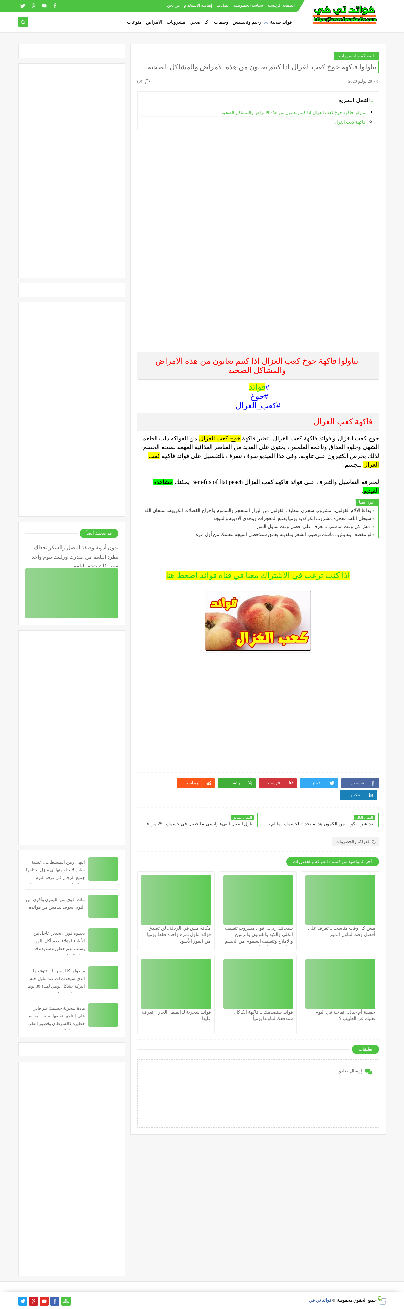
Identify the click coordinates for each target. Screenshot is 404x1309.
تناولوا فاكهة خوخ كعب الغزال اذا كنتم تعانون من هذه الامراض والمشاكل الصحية (293, 112)
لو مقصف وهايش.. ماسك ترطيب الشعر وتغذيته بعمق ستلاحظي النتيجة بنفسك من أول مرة (283, 534)
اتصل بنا (222, 5)
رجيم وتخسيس (247, 22)
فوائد (257, 387)
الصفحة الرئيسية (281, 5)
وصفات (221, 22)
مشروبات (176, 22)
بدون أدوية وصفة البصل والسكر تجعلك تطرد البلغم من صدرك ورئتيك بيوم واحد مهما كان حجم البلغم (75, 556)
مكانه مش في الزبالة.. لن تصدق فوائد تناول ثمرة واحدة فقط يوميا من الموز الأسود (179, 934)
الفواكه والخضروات (356, 55)
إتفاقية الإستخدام (198, 5)
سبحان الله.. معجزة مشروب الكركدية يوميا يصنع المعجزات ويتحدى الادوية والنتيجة (292, 518)
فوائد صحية (281, 22)
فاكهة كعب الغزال (349, 122)
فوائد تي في (320, 1300)
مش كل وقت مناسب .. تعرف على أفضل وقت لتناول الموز (313, 526)
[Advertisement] (258, 182)
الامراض (154, 22)
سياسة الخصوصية (248, 5)
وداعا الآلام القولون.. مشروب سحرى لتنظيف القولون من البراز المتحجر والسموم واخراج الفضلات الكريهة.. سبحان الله (257, 510)
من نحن (173, 5)
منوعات (134, 22)
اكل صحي (200, 22)
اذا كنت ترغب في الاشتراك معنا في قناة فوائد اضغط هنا (258, 575)
